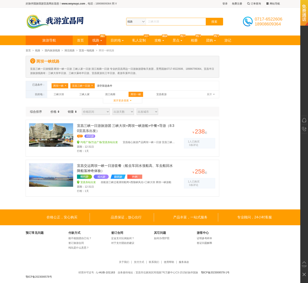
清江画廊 (110, 94)
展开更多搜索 (121, 100)
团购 (211, 40)
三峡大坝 (59, 94)
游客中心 (203, 232)
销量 (72, 111)
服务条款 (184, 262)
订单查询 (253, 3)
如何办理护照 (161, 238)
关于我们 (124, 262)
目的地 (117, 40)
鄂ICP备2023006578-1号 (215, 272)
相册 (194, 40)
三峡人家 (84, 94)
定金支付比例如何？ (122, 238)
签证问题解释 (204, 243)
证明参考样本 (204, 238)
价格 (54, 111)
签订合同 (117, 232)
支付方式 (139, 262)
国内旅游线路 (52, 50)
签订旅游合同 (76, 243)
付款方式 (74, 232)
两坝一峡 (60, 85)
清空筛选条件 (104, 85)
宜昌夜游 (161, 94)
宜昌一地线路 (86, 50)
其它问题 (160, 232)
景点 (177, 40)
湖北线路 (69, 50)
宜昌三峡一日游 (82, 85)
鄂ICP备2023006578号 (39, 276)
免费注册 (237, 3)
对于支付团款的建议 (122, 243)
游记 (227, 40)
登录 (225, 3)
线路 (97, 40)
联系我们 (154, 262)
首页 (80, 40)
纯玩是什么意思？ (78, 247)
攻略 (159, 40)
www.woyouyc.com (73, 3)
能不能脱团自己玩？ (80, 238)
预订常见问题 (35, 232)
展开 (209, 94)
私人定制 (139, 40)
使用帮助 (169, 262)
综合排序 (36, 111)
